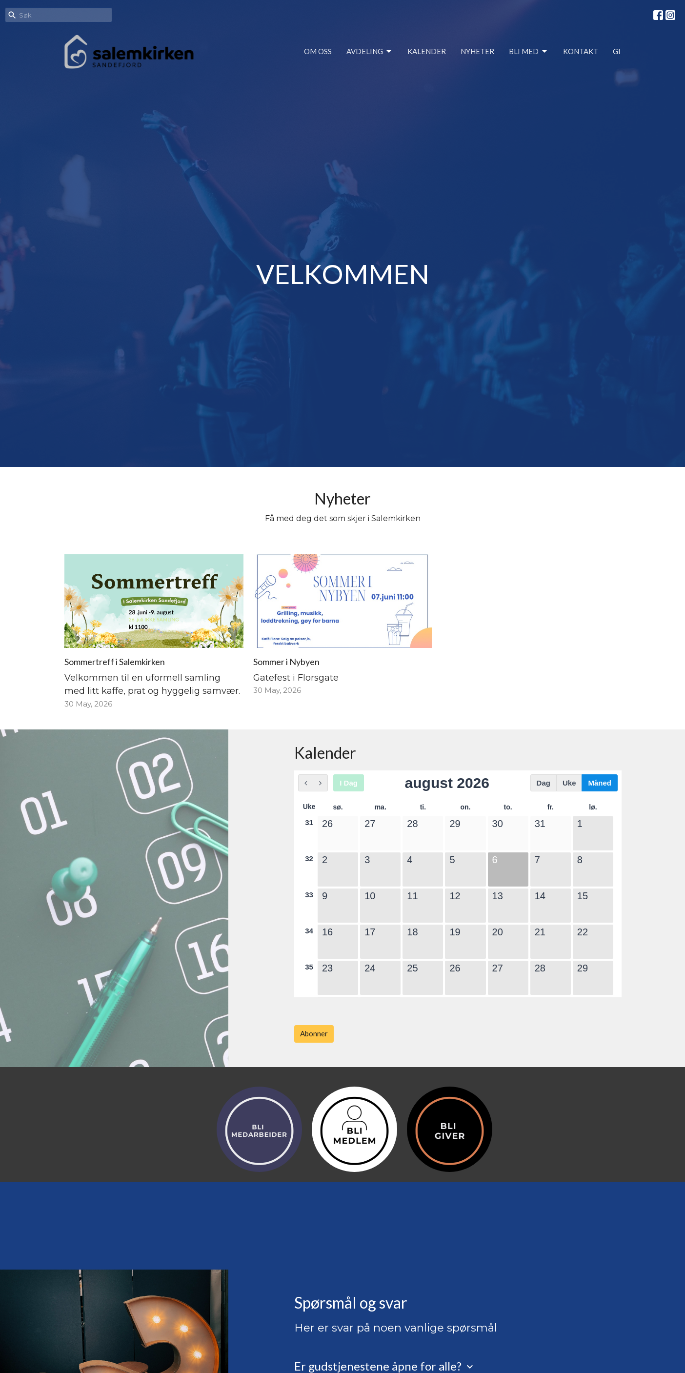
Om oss (318, 51)
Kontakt (580, 51)
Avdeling (369, 52)
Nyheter (477, 51)
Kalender (426, 51)
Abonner (314, 1033)
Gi (617, 51)
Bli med (528, 52)
